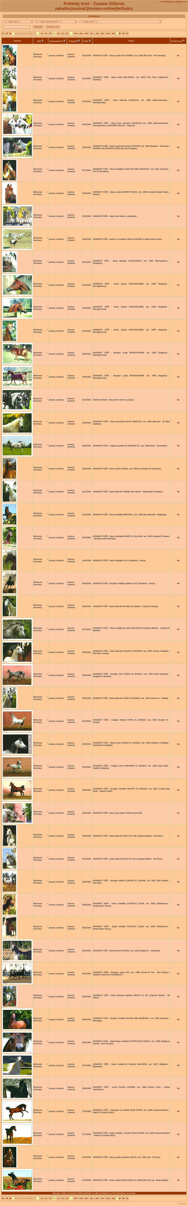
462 (97, 33)
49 (46, 33)
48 (41, 33)
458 (75, 33)
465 (113, 33)
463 (102, 33)
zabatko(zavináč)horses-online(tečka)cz (94, 8)
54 (67, 33)
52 (58, 33)
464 (108, 33)
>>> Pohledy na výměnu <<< (173, 1)
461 (91, 33)
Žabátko (183, 1203)
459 (81, 33)
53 (63, 33)
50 (50, 33)
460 (86, 33)
